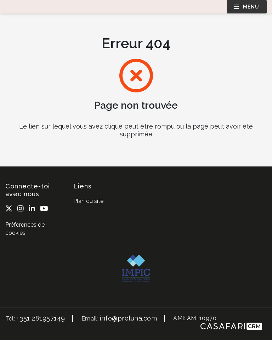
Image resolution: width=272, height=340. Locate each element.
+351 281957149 (41, 318)
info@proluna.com (128, 318)
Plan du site (88, 201)
